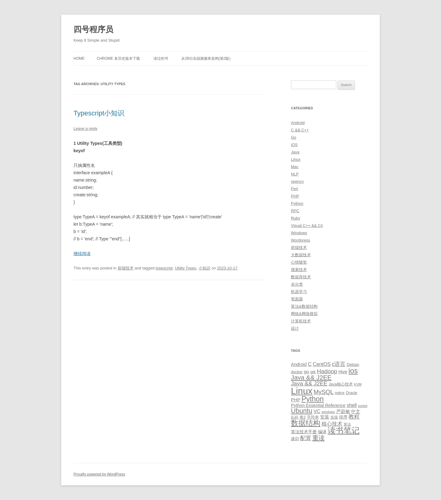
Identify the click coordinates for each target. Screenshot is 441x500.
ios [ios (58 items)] (353, 371)
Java (295, 152)
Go (293, 137)
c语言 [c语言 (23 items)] (338, 364)
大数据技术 (301, 255)
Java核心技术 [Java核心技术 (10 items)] (341, 384)
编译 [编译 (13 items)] (322, 431)
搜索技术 (299, 269)
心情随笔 (299, 262)
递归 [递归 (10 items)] (295, 438)
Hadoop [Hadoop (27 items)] (327, 371)
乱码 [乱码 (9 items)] (294, 417)
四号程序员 (93, 29)
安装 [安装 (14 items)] (324, 417)
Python (297, 203)
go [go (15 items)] (306, 371)
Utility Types (185, 268)
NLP (295, 174)
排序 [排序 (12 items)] (343, 417)
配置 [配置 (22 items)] (305, 438)
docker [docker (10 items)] (297, 372)
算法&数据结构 (304, 306)
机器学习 (299, 291)
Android (298, 122)
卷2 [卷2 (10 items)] (303, 417)
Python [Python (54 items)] (312, 399)
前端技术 (126, 268)
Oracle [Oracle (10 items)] (351, 392)
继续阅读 (82, 253)
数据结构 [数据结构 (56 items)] (305, 423)
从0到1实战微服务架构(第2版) (205, 58)
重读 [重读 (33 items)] (318, 437)
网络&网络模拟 (304, 313)
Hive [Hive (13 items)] (342, 371)
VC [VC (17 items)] (317, 411)
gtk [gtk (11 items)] (313, 372)
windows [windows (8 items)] (328, 412)
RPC (295, 211)
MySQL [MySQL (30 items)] (324, 392)
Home (79, 58)
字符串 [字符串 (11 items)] (313, 417)
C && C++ (300, 130)
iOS (294, 144)
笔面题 (297, 299)
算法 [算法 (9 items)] (347, 424)
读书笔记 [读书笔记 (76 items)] (344, 430)
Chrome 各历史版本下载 (118, 58)
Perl (294, 188)
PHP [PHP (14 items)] (295, 399)
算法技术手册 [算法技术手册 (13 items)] (304, 431)
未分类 (297, 284)
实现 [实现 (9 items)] (334, 417)
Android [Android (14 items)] (299, 364)
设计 (295, 328)
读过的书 (160, 58)
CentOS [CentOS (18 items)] (321, 364)
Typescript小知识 (99, 113)
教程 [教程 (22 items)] (354, 417)
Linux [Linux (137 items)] (301, 391)
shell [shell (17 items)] (352, 405)
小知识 (204, 268)
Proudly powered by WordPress (99, 474)
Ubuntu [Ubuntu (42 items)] (301, 411)
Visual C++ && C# (307, 225)
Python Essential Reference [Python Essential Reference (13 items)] (318, 405)
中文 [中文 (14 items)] (355, 411)
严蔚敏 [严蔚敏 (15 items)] (343, 411)
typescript (164, 268)
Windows (299, 233)
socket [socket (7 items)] (363, 406)
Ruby (295, 218)
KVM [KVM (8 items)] (358, 384)
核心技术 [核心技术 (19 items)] (332, 424)
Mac (295, 166)
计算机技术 (301, 321)
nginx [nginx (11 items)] (340, 392)
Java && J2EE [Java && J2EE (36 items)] (311, 377)
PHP (295, 196)
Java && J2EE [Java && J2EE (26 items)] (309, 383)
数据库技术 (301, 277)
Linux (295, 159)
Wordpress (300, 240)
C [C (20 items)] (309, 364)
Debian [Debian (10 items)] (353, 364)
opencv (297, 181)
